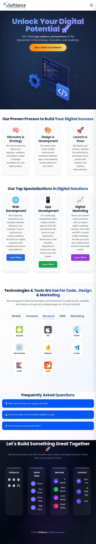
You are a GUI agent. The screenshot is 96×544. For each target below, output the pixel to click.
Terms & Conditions (42, 491)
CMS (62, 316)
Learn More (16, 257)
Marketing (77, 316)
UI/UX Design (63, 498)
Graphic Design (64, 506)
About (40, 483)
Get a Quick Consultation (48, 47)
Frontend (32, 316)
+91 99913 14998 (87, 491)
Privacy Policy (40, 499)
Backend (48, 316)
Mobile (16, 316)
